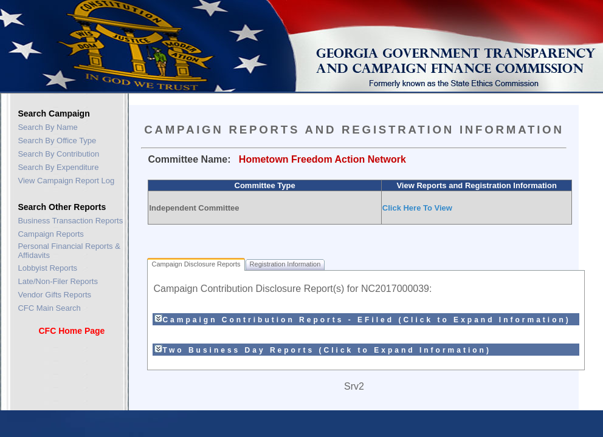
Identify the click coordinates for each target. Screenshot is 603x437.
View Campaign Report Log (66, 180)
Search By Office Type (57, 140)
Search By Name (47, 127)
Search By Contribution (58, 153)
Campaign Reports (50, 234)
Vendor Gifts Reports (54, 294)
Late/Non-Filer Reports (58, 281)
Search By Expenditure (58, 167)
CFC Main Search (49, 308)
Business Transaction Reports (70, 220)
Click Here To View (417, 207)
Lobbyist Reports (47, 268)
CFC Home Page (71, 331)
